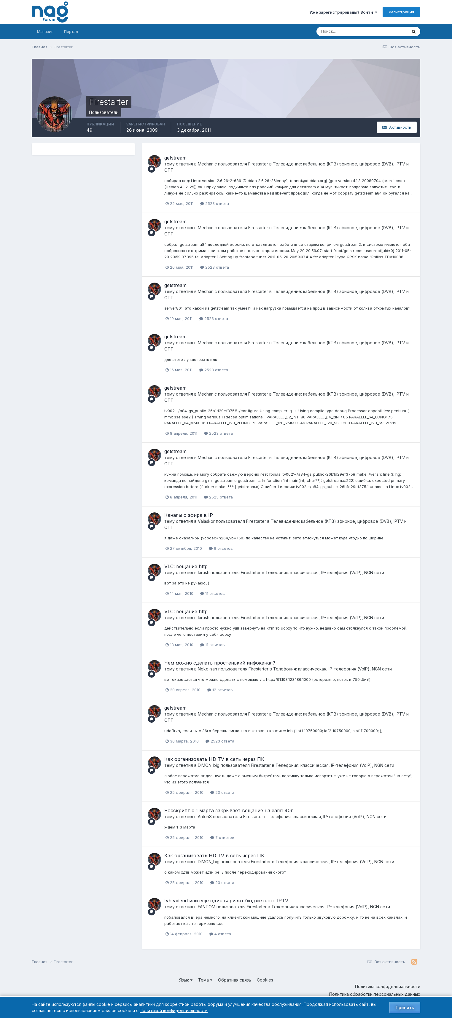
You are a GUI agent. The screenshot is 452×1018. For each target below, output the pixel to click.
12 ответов (220, 689)
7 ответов (222, 837)
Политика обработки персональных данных (374, 994)
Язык (185, 979)
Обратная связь (234, 979)
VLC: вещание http (186, 566)
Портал (71, 31)
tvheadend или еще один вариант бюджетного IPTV (226, 901)
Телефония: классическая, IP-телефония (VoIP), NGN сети (324, 572)
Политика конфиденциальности (387, 986)
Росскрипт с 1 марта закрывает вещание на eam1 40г (228, 810)
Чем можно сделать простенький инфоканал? (219, 663)
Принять (405, 1007)
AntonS (205, 816)
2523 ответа (214, 203)
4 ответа (220, 933)
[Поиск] (337, 31)
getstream (175, 158)
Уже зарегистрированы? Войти (343, 12)
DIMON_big (208, 765)
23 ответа (222, 792)
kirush (203, 572)
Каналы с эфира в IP (188, 515)
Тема (205, 979)
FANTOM (206, 906)
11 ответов (212, 593)
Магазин (45, 31)
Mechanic (207, 163)
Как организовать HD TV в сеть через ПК (214, 759)
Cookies (265, 979)
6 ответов (221, 548)
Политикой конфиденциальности (174, 1010)
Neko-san (207, 668)
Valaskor (206, 521)
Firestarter (258, 163)
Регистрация (401, 11)
